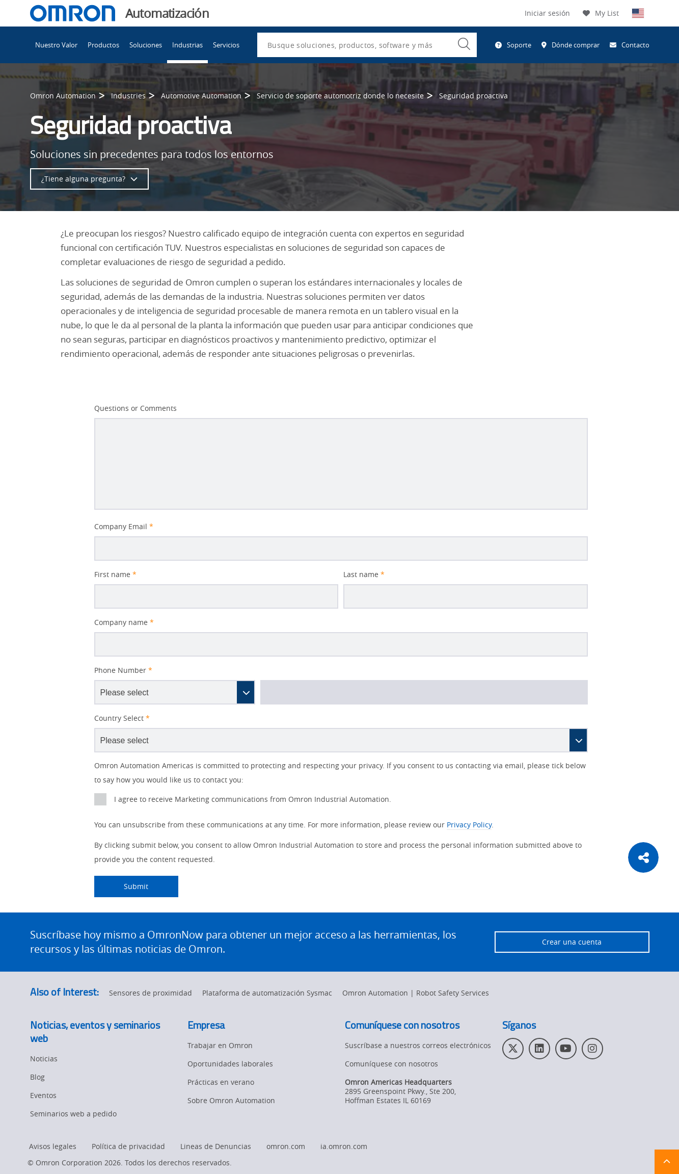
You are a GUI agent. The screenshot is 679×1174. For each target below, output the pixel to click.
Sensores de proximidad (150, 993)
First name (115, 574)
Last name (364, 574)
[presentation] (100, 799)
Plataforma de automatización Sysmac (267, 993)
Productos (103, 44)
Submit (121, 886)
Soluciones (145, 44)
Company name (124, 622)
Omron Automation (63, 95)
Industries (128, 95)
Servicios (226, 44)
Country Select (122, 718)
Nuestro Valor (56, 44)
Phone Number (123, 670)
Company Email (123, 526)
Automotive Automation (201, 95)
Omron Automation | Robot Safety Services (415, 993)
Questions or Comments (135, 408)
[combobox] (367, 45)
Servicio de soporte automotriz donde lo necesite (340, 95)
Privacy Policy (469, 824)
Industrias (187, 44)
